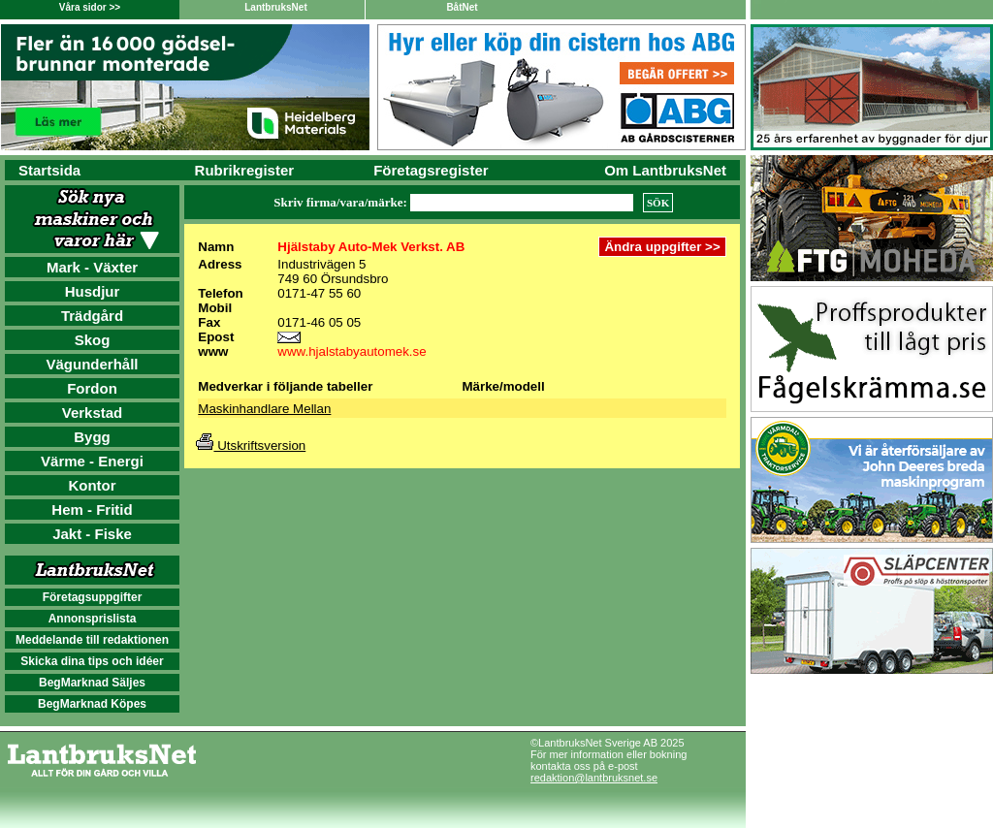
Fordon (92, 388)
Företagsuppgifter (93, 597)
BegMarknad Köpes (92, 704)
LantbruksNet (275, 7)
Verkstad (92, 412)
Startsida (49, 170)
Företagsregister (430, 170)
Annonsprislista (92, 618)
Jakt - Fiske (92, 533)
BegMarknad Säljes (92, 682)
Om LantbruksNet (665, 170)
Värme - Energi (92, 461)
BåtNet (461, 7)
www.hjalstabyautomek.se (351, 351)
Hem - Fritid (91, 509)
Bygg (92, 437)
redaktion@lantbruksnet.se (593, 777)
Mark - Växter (92, 267)
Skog (93, 340)
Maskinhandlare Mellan (264, 408)
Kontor (91, 485)
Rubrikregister (245, 170)
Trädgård (92, 315)
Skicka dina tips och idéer (91, 661)
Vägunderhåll (92, 364)
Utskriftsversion (250, 445)
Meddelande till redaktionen (92, 640)
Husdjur (92, 291)
